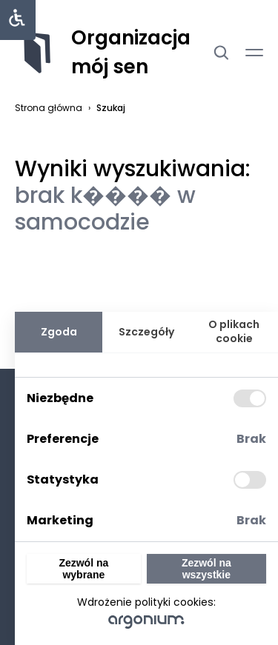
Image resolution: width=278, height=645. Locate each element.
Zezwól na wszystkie (206, 569)
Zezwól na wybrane (83, 569)
